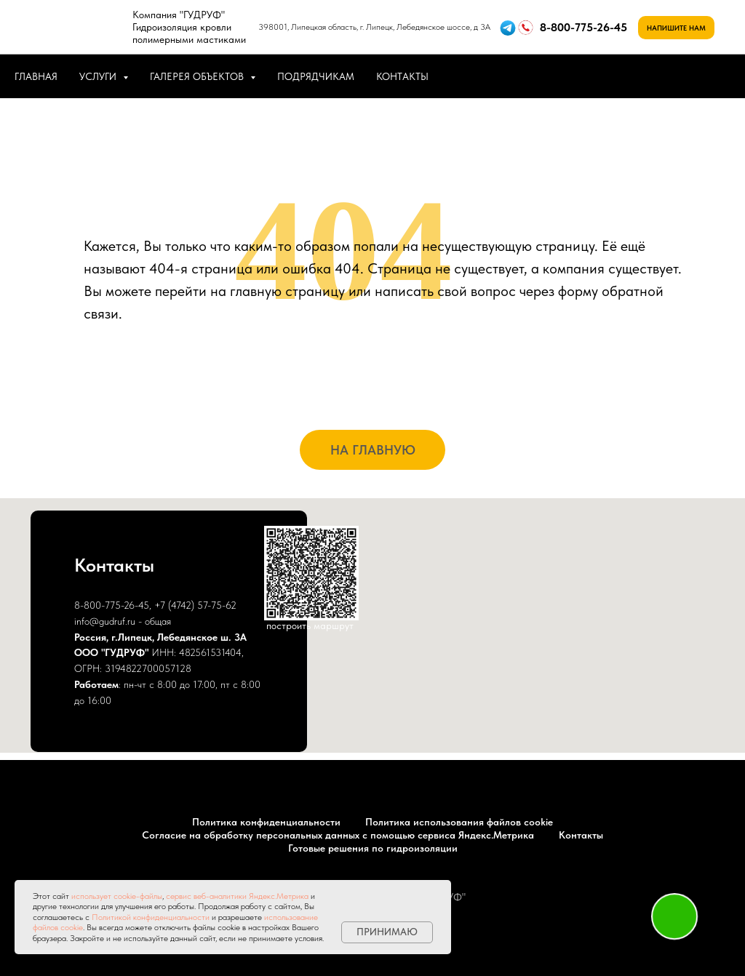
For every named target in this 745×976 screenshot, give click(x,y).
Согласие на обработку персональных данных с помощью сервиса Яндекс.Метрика (338, 835)
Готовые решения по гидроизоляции (373, 848)
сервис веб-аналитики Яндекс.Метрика (237, 896)
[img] (76, 26)
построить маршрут (310, 625)
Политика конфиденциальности (266, 822)
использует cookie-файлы (116, 896)
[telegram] (716, 76)
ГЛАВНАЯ (36, 76)
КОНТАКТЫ (402, 76)
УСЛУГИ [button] (99, 76)
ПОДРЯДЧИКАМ (315, 76)
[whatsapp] (684, 76)
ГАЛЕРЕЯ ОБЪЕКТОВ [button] (198, 76)
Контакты (581, 835)
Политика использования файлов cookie (459, 822)
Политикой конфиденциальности (151, 917)
